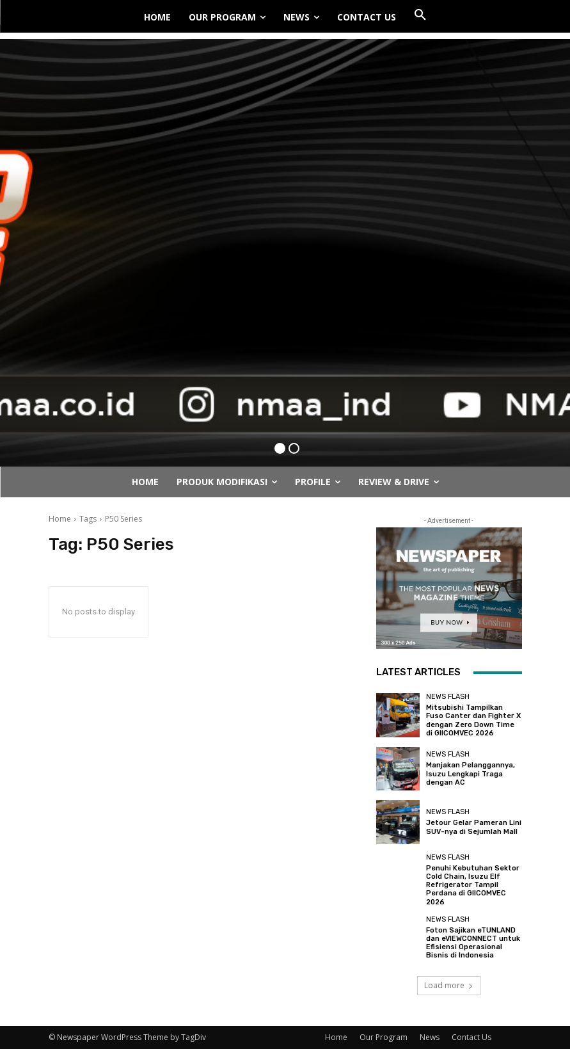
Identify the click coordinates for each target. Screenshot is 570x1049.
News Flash (448, 696)
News (429, 1037)
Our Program (384, 1037)
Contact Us (471, 1037)
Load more (448, 985)
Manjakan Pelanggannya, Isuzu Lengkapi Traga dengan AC (470, 773)
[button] (420, 15)
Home (60, 518)
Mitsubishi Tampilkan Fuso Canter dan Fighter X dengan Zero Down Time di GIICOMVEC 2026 (473, 720)
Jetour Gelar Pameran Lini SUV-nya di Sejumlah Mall (473, 827)
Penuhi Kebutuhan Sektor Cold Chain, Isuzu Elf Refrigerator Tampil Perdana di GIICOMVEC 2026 (472, 885)
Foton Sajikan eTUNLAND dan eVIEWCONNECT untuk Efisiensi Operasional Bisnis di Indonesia (473, 943)
